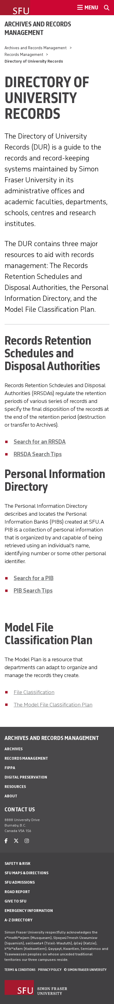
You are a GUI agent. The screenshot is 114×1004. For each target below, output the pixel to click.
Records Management (24, 54)
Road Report (17, 891)
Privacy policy (49, 970)
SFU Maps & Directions (26, 872)
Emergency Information (29, 910)
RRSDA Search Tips (38, 454)
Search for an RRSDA (40, 441)
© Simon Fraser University (85, 970)
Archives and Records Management (38, 28)
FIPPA (10, 767)
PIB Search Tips (33, 590)
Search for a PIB (34, 578)
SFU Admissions (20, 882)
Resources (15, 786)
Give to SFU (15, 901)
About (11, 796)
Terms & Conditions (20, 970)
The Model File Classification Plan (53, 704)
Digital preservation (26, 777)
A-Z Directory (19, 920)
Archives (13, 748)
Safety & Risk (17, 863)
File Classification (34, 692)
